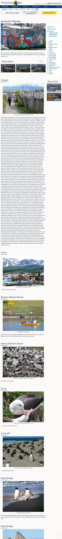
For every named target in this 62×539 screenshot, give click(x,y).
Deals (32, 9)
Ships (28, 9)
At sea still (51, 52)
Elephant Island (52, 63)
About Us (25, 6)
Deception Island (53, 68)
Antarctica (4, 9)
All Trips (11, 9)
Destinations (5, 6)
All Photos (41, 61)
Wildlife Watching (53, 34)
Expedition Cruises (53, 32)
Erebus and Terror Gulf (54, 67)
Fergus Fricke (52, 29)
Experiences (15, 6)
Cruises (16, 9)
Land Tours (22, 9)
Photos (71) (52, 26)
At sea (50, 42)
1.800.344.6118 (53, 3)
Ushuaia (51, 40)
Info (37, 9)
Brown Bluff (52, 65)
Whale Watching (53, 36)
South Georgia (52, 54)
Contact (46, 6)
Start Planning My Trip (48, 12)
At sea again (52, 62)
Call (31, 13)
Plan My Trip (35, 6)
